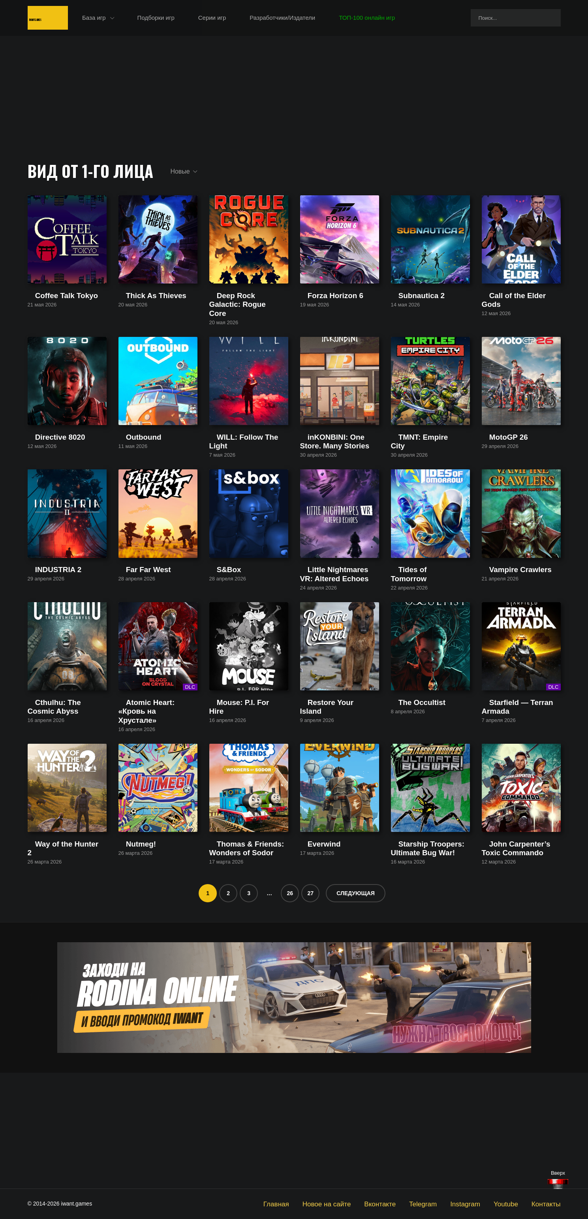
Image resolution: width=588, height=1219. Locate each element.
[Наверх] (558, 1184)
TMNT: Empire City (416, 484)
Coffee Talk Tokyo (51, 325)
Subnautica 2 (408, 325)
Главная (312, 1203)
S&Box (218, 644)
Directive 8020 (47, 484)
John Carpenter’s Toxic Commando (512, 966)
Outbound (131, 484)
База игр (131, 19)
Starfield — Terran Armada (516, 803)
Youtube (513, 1203)
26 (290, 1009)
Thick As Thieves (140, 325)
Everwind (312, 962)
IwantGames (63, 19)
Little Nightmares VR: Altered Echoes (338, 647)
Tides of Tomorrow (415, 644)
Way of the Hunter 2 (54, 962)
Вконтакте (403, 1203)
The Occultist (408, 803)
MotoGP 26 (497, 484)
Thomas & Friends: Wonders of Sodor (247, 966)
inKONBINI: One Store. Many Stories (338, 488)
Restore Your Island (326, 803)
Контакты (548, 1203)
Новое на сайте (357, 1203)
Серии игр (249, 19)
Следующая (355, 1009)
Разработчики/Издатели (320, 19)
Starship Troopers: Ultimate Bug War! (427, 966)
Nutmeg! (129, 962)
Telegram (440, 1203)
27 (310, 1009)
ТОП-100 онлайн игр (404, 19)
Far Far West (135, 644)
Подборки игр (193, 19)
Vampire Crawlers (505, 644)
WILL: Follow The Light (239, 484)
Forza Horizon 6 (321, 325)
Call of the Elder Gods (511, 325)
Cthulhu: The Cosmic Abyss (64, 803)
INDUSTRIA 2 (46, 644)
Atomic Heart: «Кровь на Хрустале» (151, 807)
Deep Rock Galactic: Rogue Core (245, 329)
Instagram (477, 1203)
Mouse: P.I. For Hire (235, 803)
